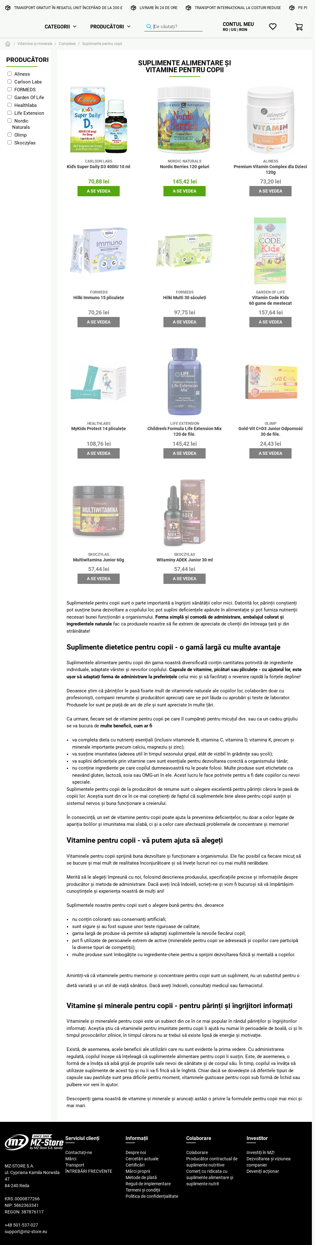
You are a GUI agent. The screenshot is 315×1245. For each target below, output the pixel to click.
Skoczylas (25, 142)
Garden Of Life (29, 97)
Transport (74, 1165)
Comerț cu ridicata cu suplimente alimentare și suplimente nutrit (209, 1177)
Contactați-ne (78, 1152)
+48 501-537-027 (21, 1225)
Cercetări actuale (142, 1159)
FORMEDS (25, 89)
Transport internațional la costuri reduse (238, 8)
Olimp (20, 135)
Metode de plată (141, 1177)
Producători (107, 26)
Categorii (57, 26)
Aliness (22, 74)
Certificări (135, 1165)
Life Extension (29, 113)
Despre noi (136, 1152)
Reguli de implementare (148, 1184)
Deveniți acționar (263, 1171)
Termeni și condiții (143, 1190)
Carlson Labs (28, 81)
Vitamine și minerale (35, 44)
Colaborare (197, 1152)
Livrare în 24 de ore (159, 8)
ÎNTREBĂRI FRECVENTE (88, 1171)
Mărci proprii (138, 1171)
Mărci (70, 1159)
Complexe (67, 44)
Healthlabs (25, 105)
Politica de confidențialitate (152, 1196)
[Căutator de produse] (173, 27)
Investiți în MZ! (261, 1152)
